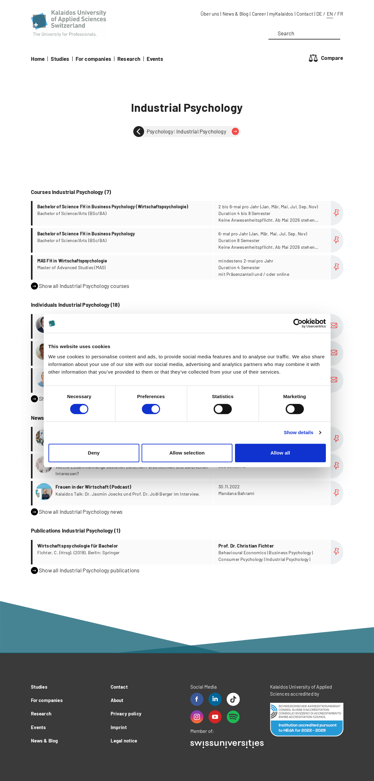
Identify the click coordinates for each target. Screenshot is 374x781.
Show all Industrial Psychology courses (80, 286)
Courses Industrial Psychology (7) (71, 192)
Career (259, 14)
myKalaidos (281, 14)
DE (319, 14)
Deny (93, 452)
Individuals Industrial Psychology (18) (75, 304)
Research (128, 58)
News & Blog (236, 14)
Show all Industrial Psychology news (76, 511)
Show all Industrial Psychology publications (85, 570)
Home (38, 58)
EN (330, 14)
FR (340, 14)
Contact (305, 14)
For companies (93, 58)
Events (155, 58)
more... (188, 213)
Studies (60, 58)
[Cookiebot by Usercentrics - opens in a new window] (298, 323)
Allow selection (187, 452)
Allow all (280, 452)
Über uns (210, 14)
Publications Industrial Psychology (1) (75, 530)
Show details (298, 432)
